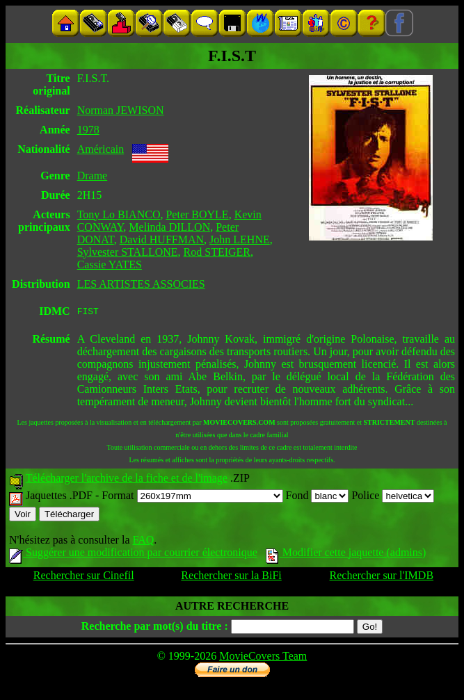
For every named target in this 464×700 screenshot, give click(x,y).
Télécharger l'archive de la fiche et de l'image (126, 480)
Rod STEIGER (217, 252)
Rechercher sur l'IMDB (382, 577)
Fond (317, 497)
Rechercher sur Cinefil (83, 577)
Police (392, 497)
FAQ (143, 542)
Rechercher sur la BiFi (231, 577)
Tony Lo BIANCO (119, 214)
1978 (88, 130)
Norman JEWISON (120, 110)
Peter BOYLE (197, 214)
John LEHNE (239, 239)
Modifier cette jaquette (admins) (346, 554)
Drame (92, 175)
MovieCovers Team (263, 658)
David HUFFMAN (162, 239)
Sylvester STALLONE (127, 252)
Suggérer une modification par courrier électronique (133, 554)
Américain (101, 149)
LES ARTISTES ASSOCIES (141, 284)
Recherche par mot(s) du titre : (154, 628)
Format (192, 497)
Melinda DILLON (169, 227)
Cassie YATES (109, 264)
